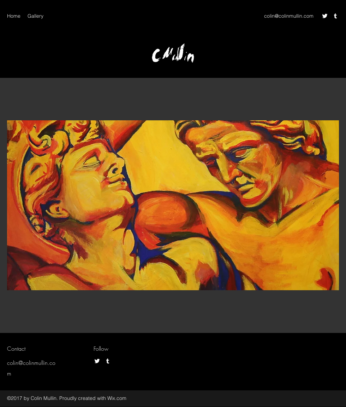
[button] (173, 205)
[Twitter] (324, 15)
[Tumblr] (335, 15)
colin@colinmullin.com (289, 16)
